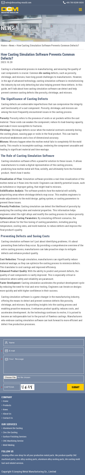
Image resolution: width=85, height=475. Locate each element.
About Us (7, 413)
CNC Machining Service (13, 440)
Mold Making (9, 445)
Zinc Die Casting (10, 432)
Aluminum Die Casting (13, 428)
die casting (44, 73)
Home (5, 401)
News (5, 409)
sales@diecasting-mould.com (16, 2)
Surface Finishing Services (14, 436)
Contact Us (8, 417)
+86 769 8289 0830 (73, 2)
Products (7, 405)
